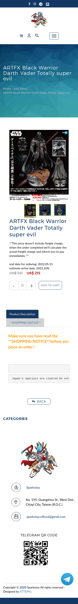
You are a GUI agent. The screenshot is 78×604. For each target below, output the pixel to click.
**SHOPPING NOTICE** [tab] (25, 322)
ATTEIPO (25, 591)
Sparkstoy (33, 487)
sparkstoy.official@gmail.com (46, 517)
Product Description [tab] (22, 314)
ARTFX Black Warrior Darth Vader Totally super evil (36, 92)
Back (39, 401)
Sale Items (20, 88)
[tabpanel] (30, 211)
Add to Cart (50, 285)
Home (7, 88)
